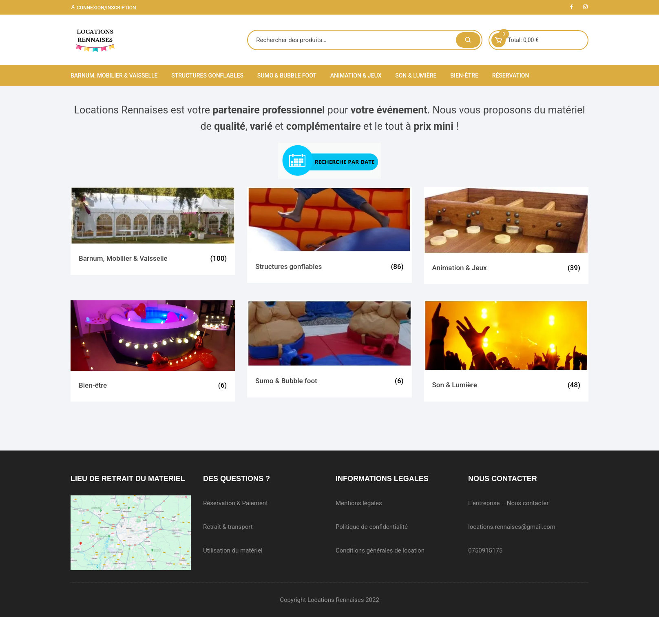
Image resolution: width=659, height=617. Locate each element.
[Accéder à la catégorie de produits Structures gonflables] (329, 235)
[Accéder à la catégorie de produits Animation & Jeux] (506, 235)
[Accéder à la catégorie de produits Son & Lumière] (506, 350)
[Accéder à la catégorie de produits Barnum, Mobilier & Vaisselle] (153, 231)
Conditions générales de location (380, 550)
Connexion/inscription (103, 8)
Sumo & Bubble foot (286, 75)
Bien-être (464, 75)
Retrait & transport (228, 526)
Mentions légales (359, 503)
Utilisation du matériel (233, 550)
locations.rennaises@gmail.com (511, 526)
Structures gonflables (207, 75)
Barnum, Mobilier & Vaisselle (114, 75)
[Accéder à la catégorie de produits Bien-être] (153, 351)
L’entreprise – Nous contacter (508, 503)
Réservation (510, 75)
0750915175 (485, 550)
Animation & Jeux (356, 75)
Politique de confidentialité (372, 526)
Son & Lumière (415, 75)
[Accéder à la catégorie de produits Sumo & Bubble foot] (329, 348)
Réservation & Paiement (235, 503)
